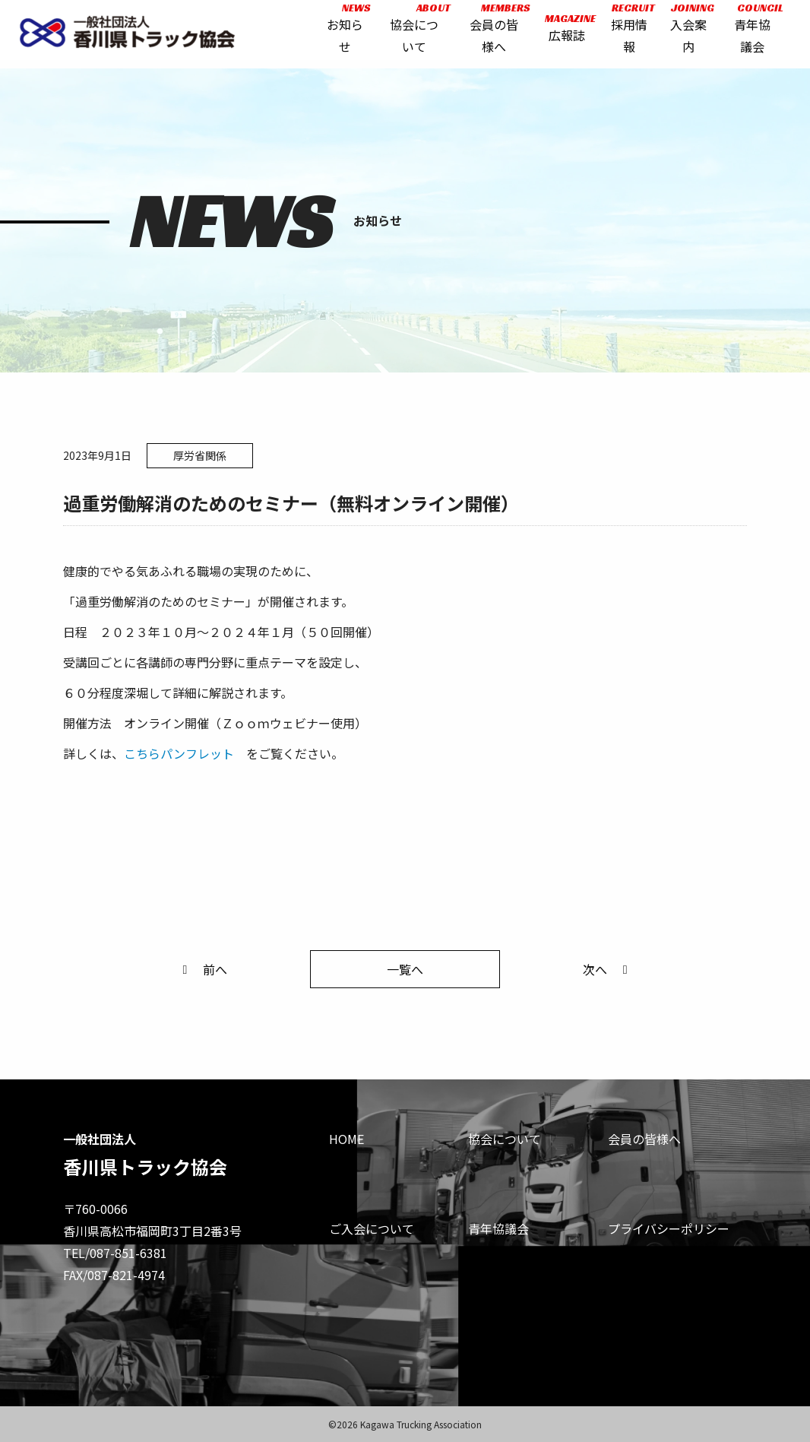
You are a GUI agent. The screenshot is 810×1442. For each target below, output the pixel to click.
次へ (608, 969)
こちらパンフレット (179, 753)
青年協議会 (498, 1228)
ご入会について (371, 1228)
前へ (202, 969)
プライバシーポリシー (668, 1228)
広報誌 (565, 32)
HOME (346, 1139)
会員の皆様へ (644, 1139)
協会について (504, 1139)
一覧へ (405, 969)
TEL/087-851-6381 (115, 1253)
